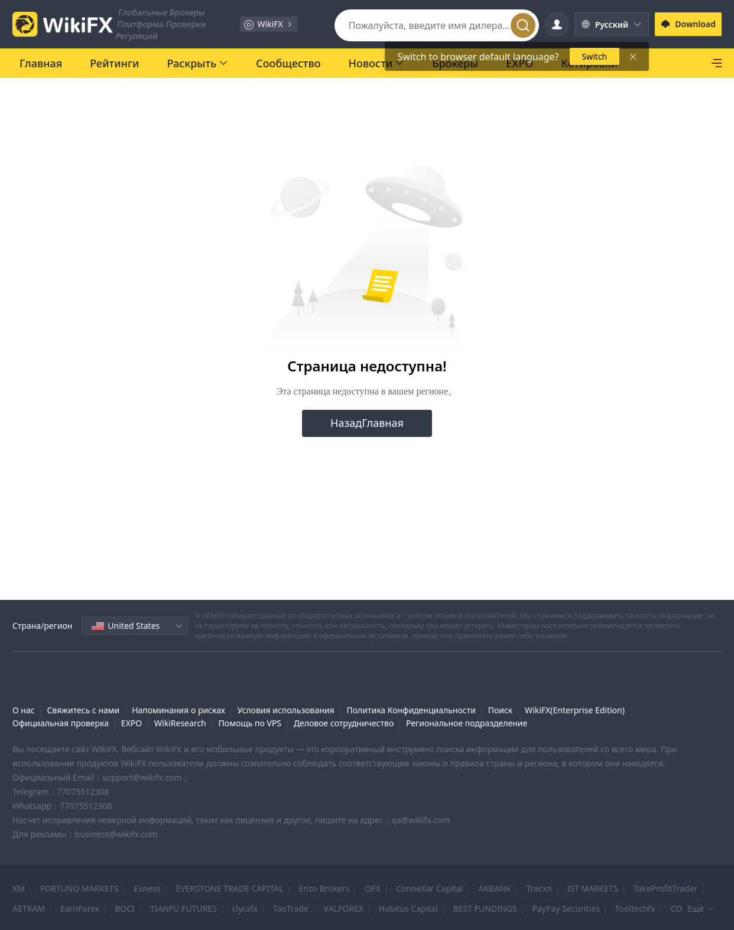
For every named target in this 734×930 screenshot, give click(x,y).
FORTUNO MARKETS (79, 888)
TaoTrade (290, 908)
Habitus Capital (408, 908)
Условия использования (286, 710)
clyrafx (245, 908)
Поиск (500, 710)
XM (18, 888)
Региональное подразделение (466, 723)
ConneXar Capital (429, 888)
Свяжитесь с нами (83, 710)
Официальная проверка (60, 723)
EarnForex (79, 908)
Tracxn (538, 888)
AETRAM (28, 908)
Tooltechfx (635, 908)
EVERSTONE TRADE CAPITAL (229, 888)
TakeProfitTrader (666, 888)
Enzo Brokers (324, 888)
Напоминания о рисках (178, 710)
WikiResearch (180, 723)
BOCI (125, 908)
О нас (23, 710)
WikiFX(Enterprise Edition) (575, 710)
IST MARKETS (592, 888)
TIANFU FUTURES (183, 908)
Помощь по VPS (250, 723)
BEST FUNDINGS (485, 908)
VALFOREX (343, 908)
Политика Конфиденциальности (410, 710)
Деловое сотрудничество (344, 723)
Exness (147, 888)
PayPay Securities (565, 908)
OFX (373, 888)
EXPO (131, 723)
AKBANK (494, 888)
